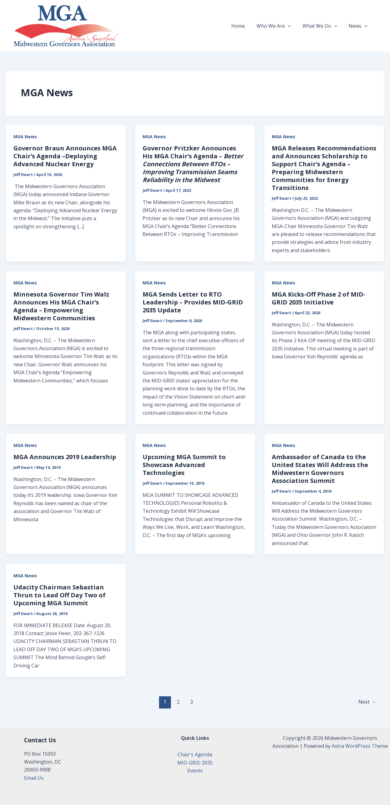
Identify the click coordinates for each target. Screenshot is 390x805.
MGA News (25, 136)
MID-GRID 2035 (195, 762)
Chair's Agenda (195, 754)
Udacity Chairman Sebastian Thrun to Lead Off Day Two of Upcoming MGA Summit (59, 595)
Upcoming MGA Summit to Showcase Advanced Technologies (184, 465)
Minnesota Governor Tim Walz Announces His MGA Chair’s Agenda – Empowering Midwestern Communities (61, 306)
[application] (292, 26)
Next (367, 701)
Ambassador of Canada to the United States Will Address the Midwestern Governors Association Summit (320, 469)
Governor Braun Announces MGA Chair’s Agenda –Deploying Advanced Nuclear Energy (65, 156)
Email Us (34, 778)
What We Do (322, 26)
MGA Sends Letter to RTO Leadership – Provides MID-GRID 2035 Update (193, 302)
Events (195, 770)
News (358, 26)
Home (244, 26)
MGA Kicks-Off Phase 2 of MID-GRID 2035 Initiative (318, 298)
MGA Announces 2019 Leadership (64, 457)
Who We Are (278, 26)
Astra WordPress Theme (360, 746)
